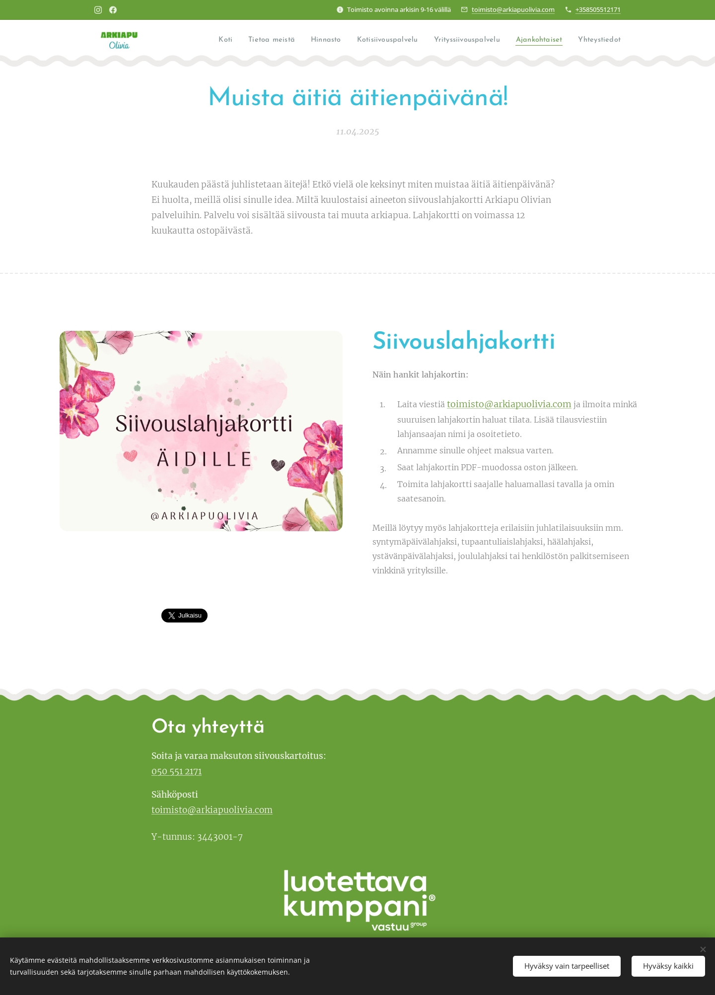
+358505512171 (598, 9)
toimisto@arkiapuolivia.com (513, 9)
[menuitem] (213, 40)
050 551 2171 (176, 771)
